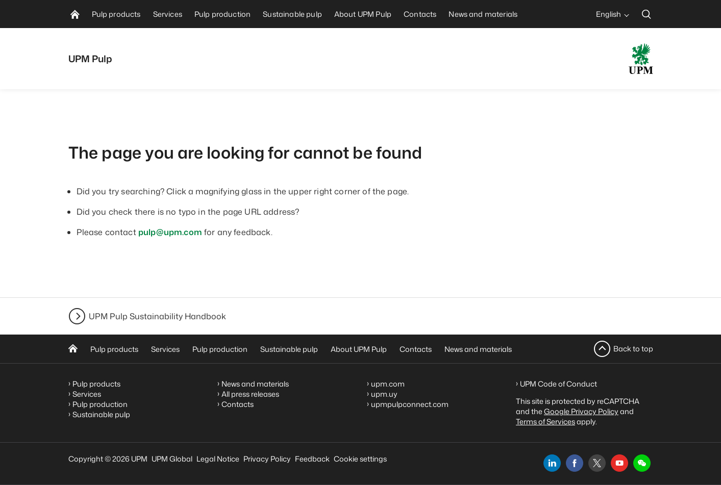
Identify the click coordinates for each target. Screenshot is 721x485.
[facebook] (574, 463)
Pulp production (219, 349)
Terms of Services (545, 421)
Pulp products (114, 349)
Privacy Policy (267, 458)
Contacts (416, 349)
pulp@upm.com (170, 232)
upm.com (388, 383)
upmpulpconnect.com (410, 404)
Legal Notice (217, 458)
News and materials (478, 349)
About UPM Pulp (359, 349)
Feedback (312, 458)
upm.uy (384, 394)
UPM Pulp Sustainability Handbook (157, 316)
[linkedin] (552, 463)
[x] (597, 463)
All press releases (250, 394)
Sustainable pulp (289, 349)
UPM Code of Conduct (558, 383)
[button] (642, 463)
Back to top (633, 348)
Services (165, 349)
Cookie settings (360, 458)
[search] (646, 14)
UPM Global (172, 458)
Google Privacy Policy (581, 411)
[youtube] (619, 463)
